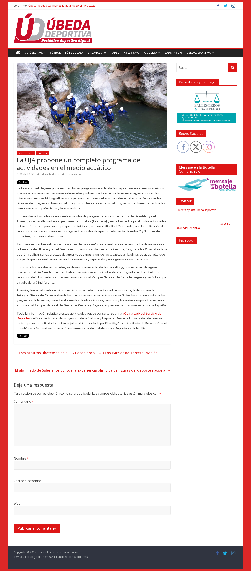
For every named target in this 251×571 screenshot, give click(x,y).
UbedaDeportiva (198, 52)
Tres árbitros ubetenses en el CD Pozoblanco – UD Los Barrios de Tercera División (86, 352)
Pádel (115, 52)
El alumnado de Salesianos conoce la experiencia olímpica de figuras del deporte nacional (93, 370)
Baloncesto (97, 52)
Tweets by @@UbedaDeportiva (196, 210)
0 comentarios (72, 174)
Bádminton (173, 52)
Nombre (21, 458)
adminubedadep (50, 174)
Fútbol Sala (74, 52)
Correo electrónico (29, 481)
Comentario (24, 401)
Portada (42, 153)
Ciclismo (150, 52)
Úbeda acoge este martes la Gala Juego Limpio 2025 (61, 5)
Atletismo (131, 52)
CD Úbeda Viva (35, 52)
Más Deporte (26, 153)
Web (17, 503)
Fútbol (55, 52)
